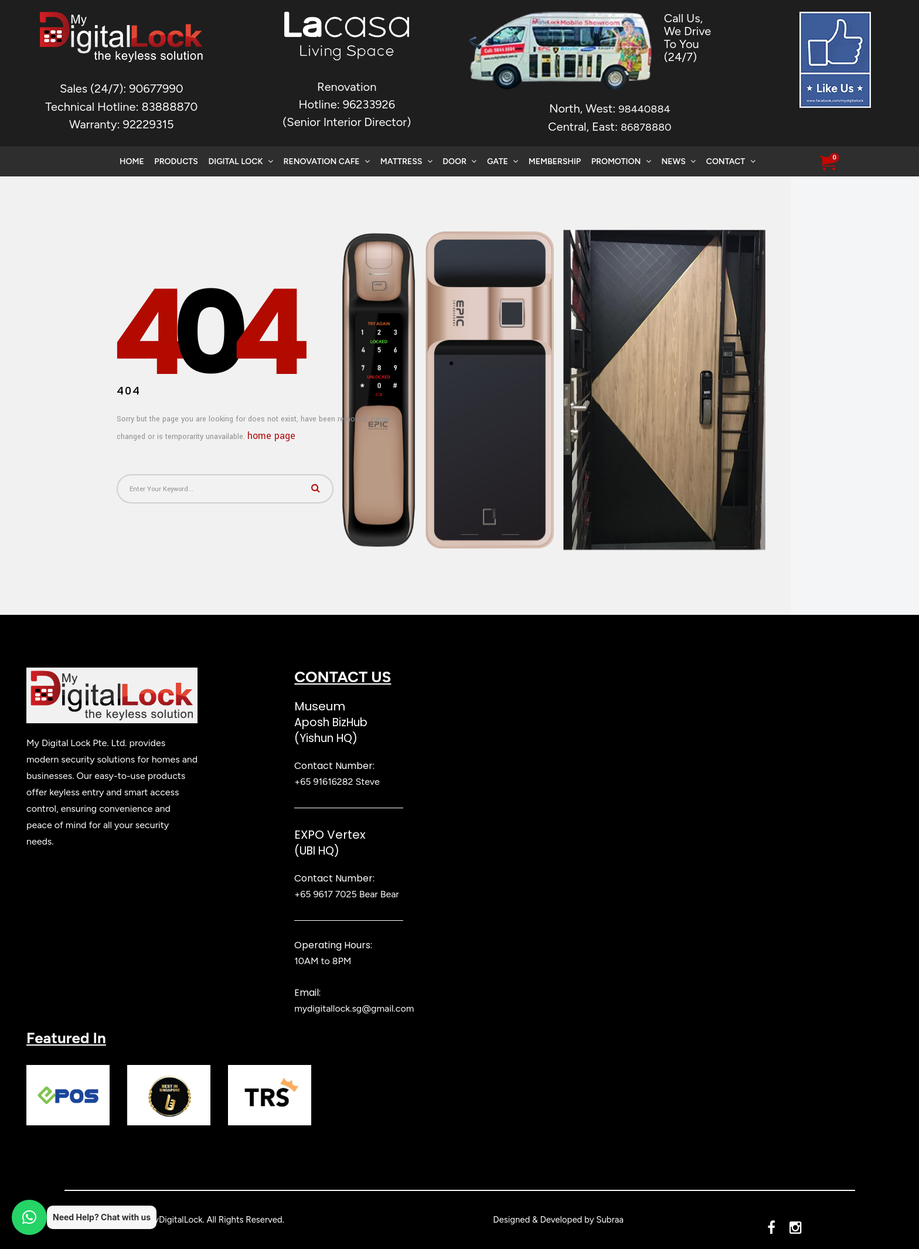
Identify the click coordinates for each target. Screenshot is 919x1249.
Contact (730, 161)
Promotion (621, 161)
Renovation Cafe (327, 161)
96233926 (369, 104)
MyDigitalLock (174, 1219)
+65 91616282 (323, 781)
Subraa (610, 1219)
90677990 (156, 88)
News (678, 161)
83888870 (169, 107)
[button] (827, 163)
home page (271, 436)
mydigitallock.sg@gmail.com (354, 1008)
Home (132, 161)
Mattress (406, 161)
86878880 (646, 127)
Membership (555, 161)
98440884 (644, 109)
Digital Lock (241, 161)
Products (176, 161)
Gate (502, 161)
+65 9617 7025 (325, 894)
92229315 (148, 124)
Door (459, 161)
